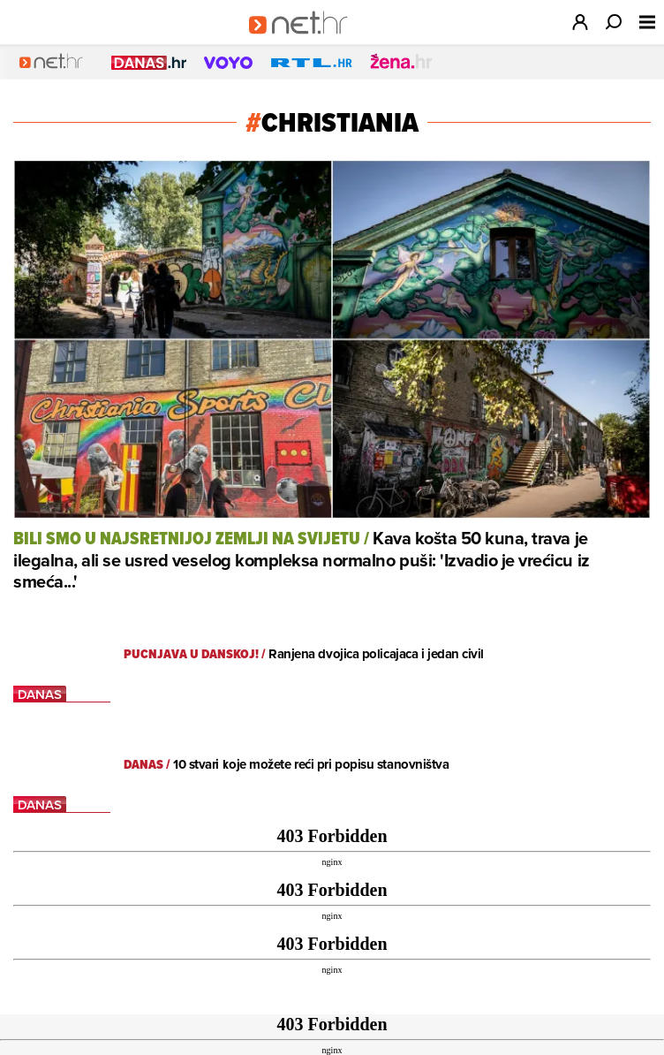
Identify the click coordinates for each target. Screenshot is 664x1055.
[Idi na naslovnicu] (304, 40)
